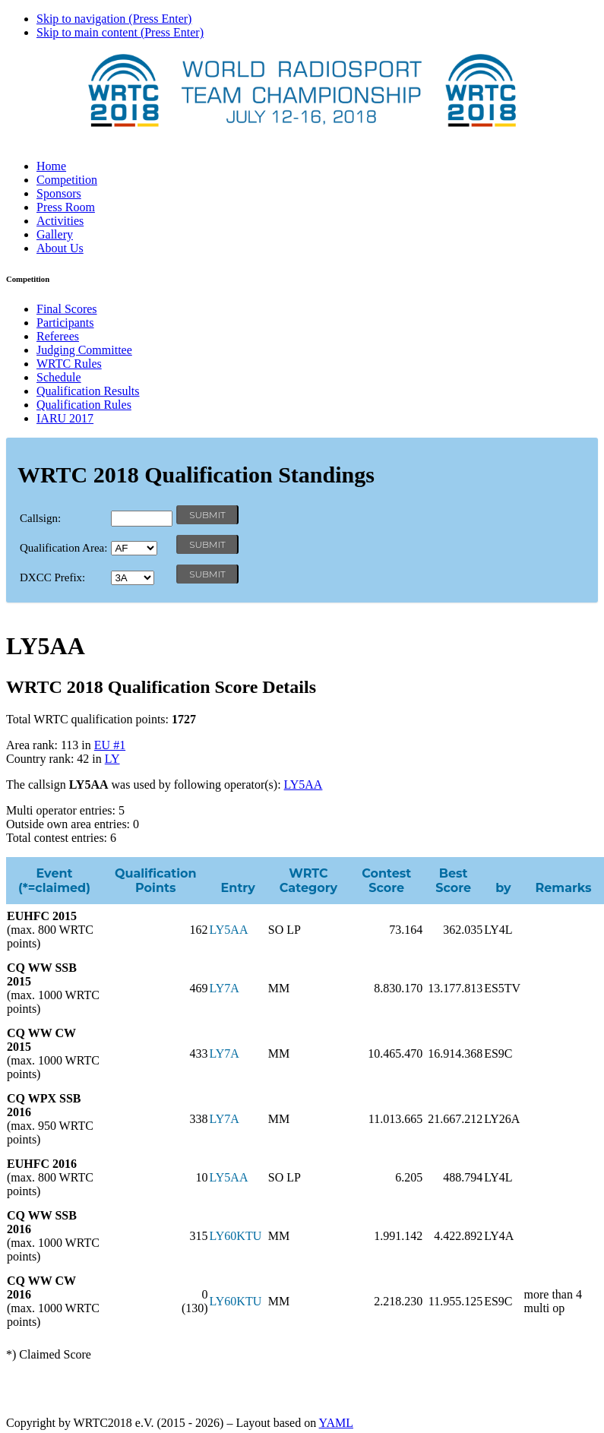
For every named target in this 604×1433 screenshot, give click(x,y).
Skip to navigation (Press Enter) (113, 18)
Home (51, 166)
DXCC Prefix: (52, 577)
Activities (60, 220)
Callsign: (40, 518)
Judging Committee (84, 349)
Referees (57, 336)
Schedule (58, 377)
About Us (60, 248)
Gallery (54, 234)
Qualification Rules (83, 404)
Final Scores (66, 308)
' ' (134, 548)
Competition (66, 179)
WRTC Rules (69, 363)
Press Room (65, 207)
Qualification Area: (63, 548)
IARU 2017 (64, 418)
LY (112, 758)
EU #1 (109, 745)
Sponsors (58, 193)
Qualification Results (88, 390)
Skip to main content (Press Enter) (120, 32)
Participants (65, 322)
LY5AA (303, 784)
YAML (336, 1422)
